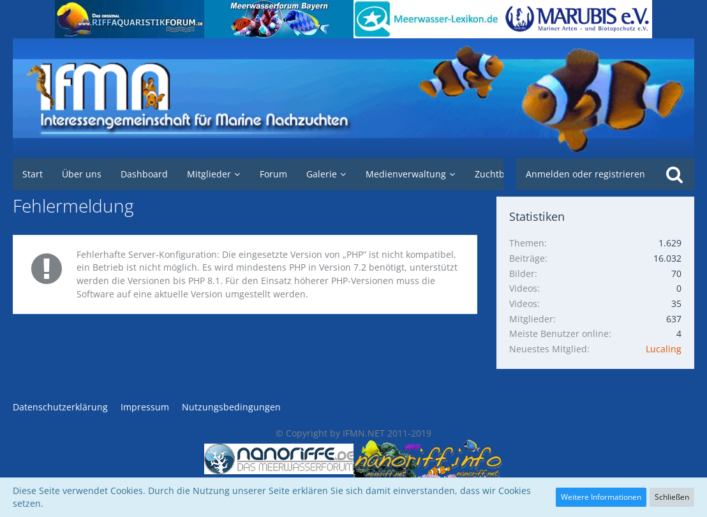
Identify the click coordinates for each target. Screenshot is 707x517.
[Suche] (674, 174)
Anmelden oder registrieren (585, 174)
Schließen (672, 496)
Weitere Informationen (601, 496)
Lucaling (663, 349)
